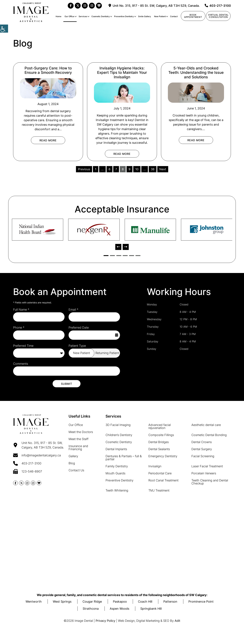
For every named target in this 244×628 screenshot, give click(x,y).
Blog (72, 463)
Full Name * (21, 309)
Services (83, 16)
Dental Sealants (159, 449)
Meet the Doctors (81, 432)
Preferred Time (23, 345)
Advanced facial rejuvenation (159, 426)
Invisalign (154, 466)
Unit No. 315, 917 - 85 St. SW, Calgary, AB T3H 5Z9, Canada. (154, 5)
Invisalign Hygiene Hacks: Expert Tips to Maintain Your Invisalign (122, 72)
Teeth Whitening (117, 490)
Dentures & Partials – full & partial (124, 457)
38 (152, 169)
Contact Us (76, 470)
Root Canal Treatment (163, 480)
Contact (174, 16)
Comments (20, 363)
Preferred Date (79, 327)
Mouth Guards (115, 473)
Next (162, 169)
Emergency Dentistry (162, 456)
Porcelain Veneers (203, 473)
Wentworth (34, 601)
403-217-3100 (218, 5)
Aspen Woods (119, 608)
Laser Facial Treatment (207, 466)
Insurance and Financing (78, 447)
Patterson (170, 601)
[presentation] (118, 247)
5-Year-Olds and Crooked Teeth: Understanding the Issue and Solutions (196, 72)
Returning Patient (107, 353)
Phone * (18, 327)
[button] (106, 255)
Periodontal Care (160, 473)
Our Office (69, 16)
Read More (48, 140)
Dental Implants (116, 449)
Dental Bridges (158, 442)
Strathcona (91, 608)
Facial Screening (202, 456)
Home (58, 16)
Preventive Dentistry (124, 16)
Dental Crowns (201, 442)
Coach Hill (145, 601)
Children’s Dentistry (119, 435)
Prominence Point (201, 601)
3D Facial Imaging (118, 424)
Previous (84, 169)
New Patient (160, 16)
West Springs (62, 601)
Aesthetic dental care (206, 424)
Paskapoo (120, 601)
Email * (73, 309)
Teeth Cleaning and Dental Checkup (209, 481)
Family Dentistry (117, 466)
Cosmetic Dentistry (100, 16)
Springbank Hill (151, 608)
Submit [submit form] (66, 383)
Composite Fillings (161, 435)
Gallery (73, 456)
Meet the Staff (78, 439)
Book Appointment (193, 15)
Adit (177, 620)
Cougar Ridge (92, 601)
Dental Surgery (201, 449)
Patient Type (77, 345)
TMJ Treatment (158, 490)
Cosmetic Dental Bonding (209, 435)
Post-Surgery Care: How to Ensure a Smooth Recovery (48, 70)
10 (136, 169)
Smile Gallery (144, 16)
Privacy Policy (105, 620)
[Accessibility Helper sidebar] (4, 29)
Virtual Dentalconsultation (218, 15)
